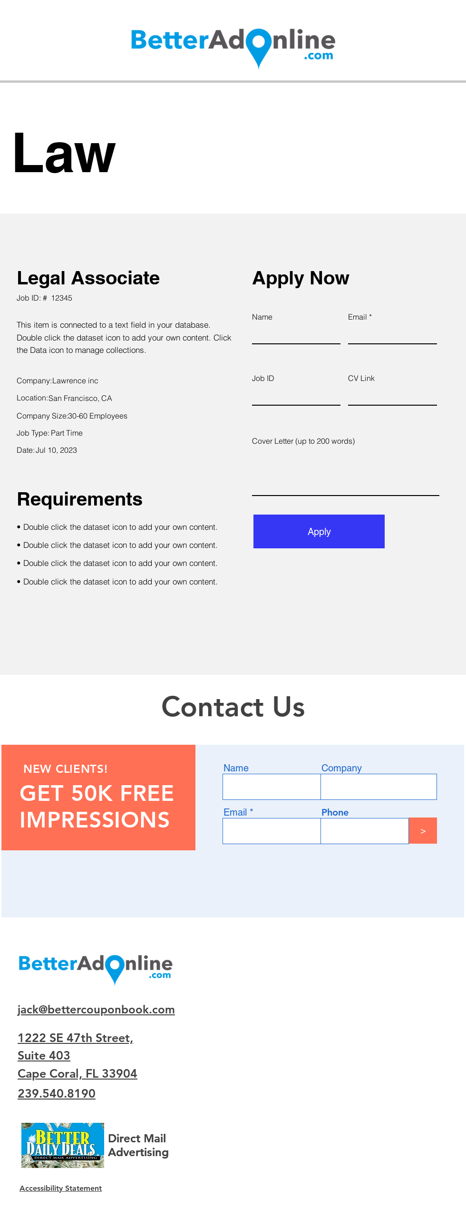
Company (341, 768)
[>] (423, 831)
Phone (335, 812)
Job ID (263, 378)
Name (262, 317)
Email (357, 317)
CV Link (361, 378)
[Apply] (319, 531)
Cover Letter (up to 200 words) (303, 441)
